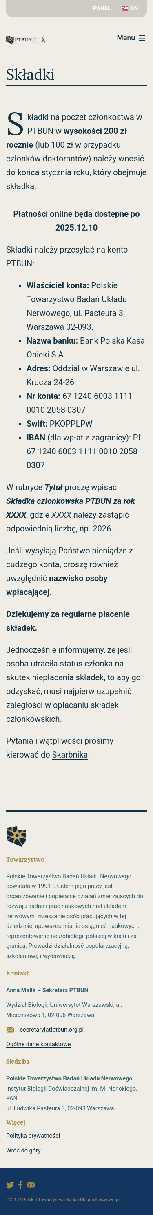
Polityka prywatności (33, 1135)
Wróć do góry (23, 1150)
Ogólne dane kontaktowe (38, 1044)
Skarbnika (70, 755)
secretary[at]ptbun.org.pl (52, 1029)
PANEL (102, 8)
